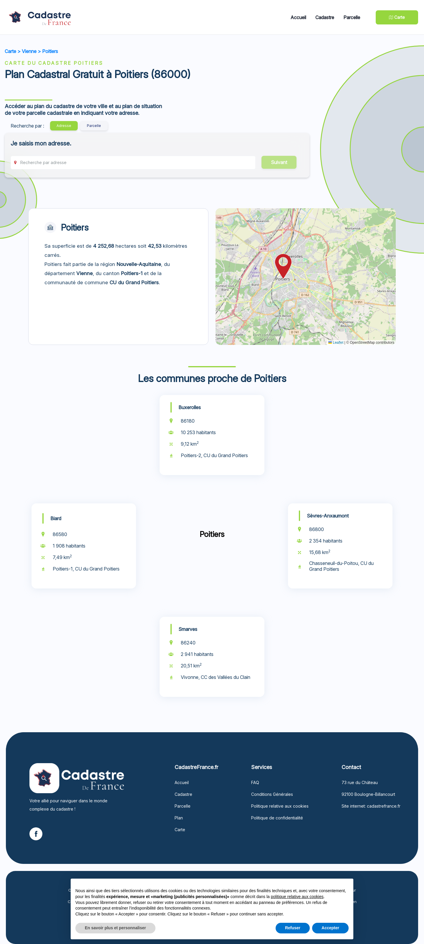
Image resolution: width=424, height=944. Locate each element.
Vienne (29, 51)
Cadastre (326, 17)
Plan (179, 817)
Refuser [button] (292, 927)
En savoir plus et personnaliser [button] (115, 927)
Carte (10, 51)
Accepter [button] (330, 927)
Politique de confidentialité (277, 817)
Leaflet (335, 342)
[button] (283, 266)
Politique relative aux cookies (280, 806)
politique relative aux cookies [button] (297, 896)
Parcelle (354, 17)
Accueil (300, 17)
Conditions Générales (272, 794)
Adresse (64, 125)
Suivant (279, 162)
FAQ (255, 782)
